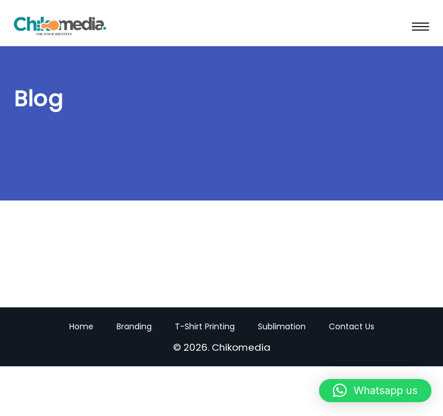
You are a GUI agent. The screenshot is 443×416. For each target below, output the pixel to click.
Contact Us (351, 326)
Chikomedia (241, 347)
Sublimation (282, 326)
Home (81, 326)
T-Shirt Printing (205, 326)
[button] (375, 390)
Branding (134, 326)
